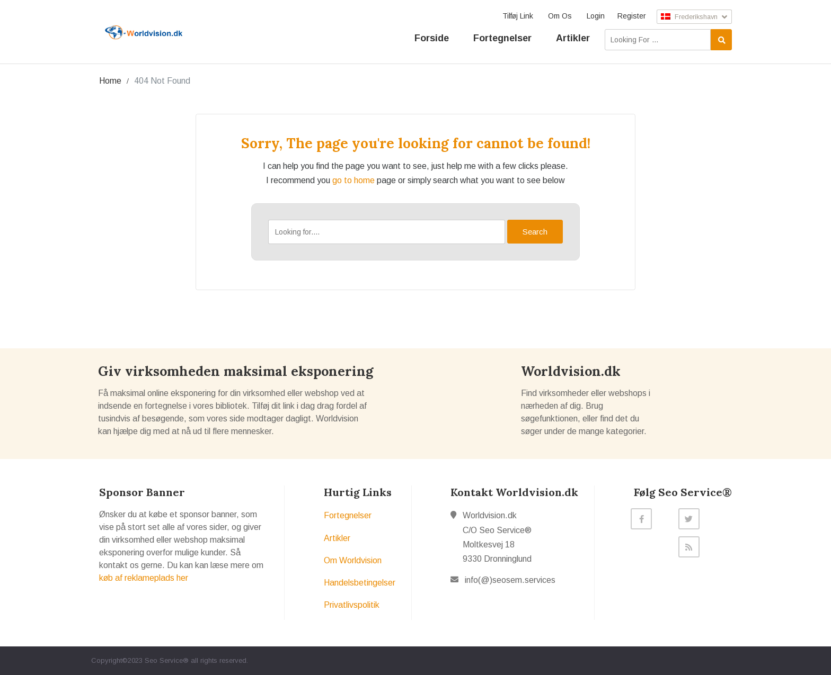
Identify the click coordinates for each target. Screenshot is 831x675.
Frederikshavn (692, 16)
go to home (353, 180)
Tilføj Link (513, 16)
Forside (431, 37)
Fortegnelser (502, 37)
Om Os (555, 16)
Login (591, 16)
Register (627, 16)
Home (110, 80)
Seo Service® (167, 660)
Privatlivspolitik (351, 604)
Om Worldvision (353, 560)
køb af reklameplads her (143, 577)
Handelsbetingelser (359, 582)
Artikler (573, 37)
